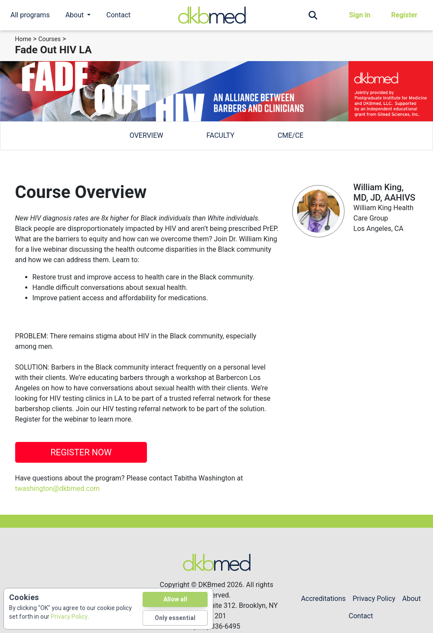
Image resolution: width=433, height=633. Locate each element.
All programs (30, 15)
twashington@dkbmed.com (57, 488)
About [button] (75, 15)
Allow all (175, 599)
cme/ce (291, 135)
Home (23, 39)
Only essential (175, 618)
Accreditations (323, 598)
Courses (50, 39)
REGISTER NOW (80, 452)
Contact (118, 15)
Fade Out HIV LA (53, 50)
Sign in (359, 15)
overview (146, 135)
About (411, 598)
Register (404, 15)
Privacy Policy (374, 598)
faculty (220, 135)
